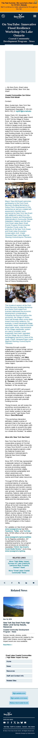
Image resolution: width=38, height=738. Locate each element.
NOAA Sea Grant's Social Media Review (17, 548)
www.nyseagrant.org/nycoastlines (18, 537)
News (8, 666)
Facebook (9, 531)
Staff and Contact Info (15, 676)
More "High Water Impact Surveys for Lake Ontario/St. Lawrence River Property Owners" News (19, 564)
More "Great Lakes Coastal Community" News (19, 572)
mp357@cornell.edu (23, 111)
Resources (10, 671)
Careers (24, 727)
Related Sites (11, 681)
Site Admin (31, 727)
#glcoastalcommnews (19, 698)
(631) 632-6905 (8, 719)
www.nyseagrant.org (13, 529)
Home (8, 661)
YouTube (26, 531)
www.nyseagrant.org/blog (15, 551)
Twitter (16, 531)
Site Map (6, 727)
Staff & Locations (15, 727)
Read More (7, 645)
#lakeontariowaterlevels (19, 703)
